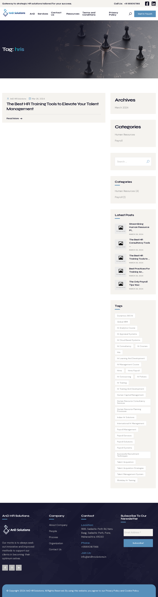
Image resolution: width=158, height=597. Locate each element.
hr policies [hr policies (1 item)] (142, 376)
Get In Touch (145, 14)
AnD (32, 14)
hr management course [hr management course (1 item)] (128, 364)
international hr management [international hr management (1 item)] (130, 423)
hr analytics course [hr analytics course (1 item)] (126, 328)
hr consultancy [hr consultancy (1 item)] (124, 346)
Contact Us (56, 14)
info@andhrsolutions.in (93, 556)
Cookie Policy (131, 590)
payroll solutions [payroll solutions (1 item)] (125, 441)
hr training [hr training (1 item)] (122, 382)
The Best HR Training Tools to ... (139, 257)
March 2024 (121, 107)
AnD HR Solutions (16, 98)
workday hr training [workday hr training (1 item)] (126, 480)
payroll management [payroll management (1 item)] (126, 429)
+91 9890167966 (132, 4)
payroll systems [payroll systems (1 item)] (124, 447)
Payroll (118, 140)
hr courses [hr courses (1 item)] (142, 346)
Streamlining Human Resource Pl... (139, 227)
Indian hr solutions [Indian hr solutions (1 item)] (125, 417)
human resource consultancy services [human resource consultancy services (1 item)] (131, 402)
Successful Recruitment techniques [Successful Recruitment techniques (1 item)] (128, 455)
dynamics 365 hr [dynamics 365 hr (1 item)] (125, 315)
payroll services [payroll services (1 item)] (124, 435)
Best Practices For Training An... (139, 270)
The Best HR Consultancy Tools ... (139, 242)
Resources (72, 14)
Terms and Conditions (89, 14)
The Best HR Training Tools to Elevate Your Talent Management (53, 106)
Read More (13, 118)
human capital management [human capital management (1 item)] (130, 395)
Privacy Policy (113, 14)
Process (53, 537)
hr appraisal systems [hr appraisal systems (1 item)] (127, 334)
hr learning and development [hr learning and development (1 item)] (131, 358)
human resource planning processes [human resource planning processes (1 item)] (129, 410)
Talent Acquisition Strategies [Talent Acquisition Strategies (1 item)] (130, 468)
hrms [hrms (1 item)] (119, 370)
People (53, 531)
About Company (58, 525)
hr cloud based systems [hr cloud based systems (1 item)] (128, 340)
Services (43, 14)
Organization (56, 543)
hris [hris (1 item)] (118, 352)
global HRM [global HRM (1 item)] (122, 321)
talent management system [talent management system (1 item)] (130, 474)
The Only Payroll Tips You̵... (138, 283)
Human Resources (125, 134)
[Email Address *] (138, 532)
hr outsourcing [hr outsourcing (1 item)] (124, 376)
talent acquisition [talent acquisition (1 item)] (125, 462)
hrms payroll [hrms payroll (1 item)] (134, 370)
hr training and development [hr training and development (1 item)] (130, 389)
